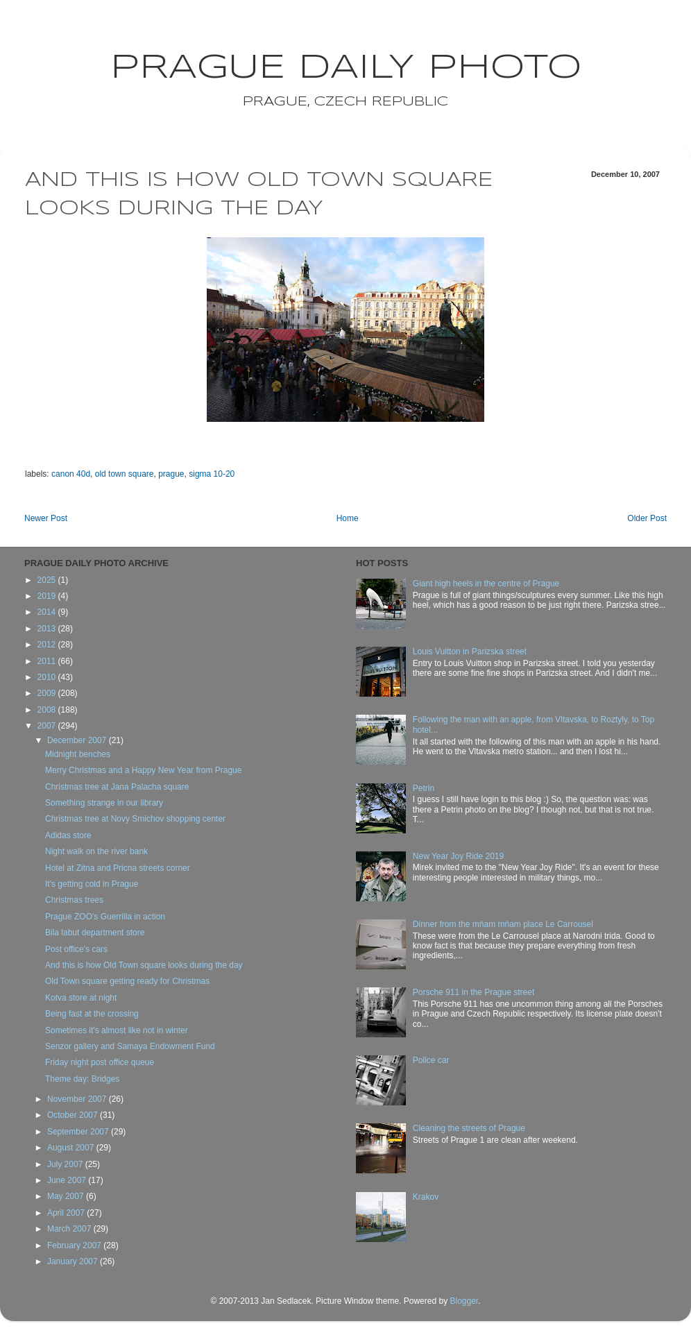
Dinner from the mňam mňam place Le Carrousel (503, 924)
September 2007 (79, 1132)
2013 (47, 629)
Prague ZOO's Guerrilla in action (105, 916)
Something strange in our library (104, 803)
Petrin (423, 788)
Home (347, 518)
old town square (124, 474)
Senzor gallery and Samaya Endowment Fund (130, 1046)
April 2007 (67, 1213)
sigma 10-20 (211, 474)
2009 (47, 693)
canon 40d (70, 474)
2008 (47, 710)
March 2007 (70, 1229)
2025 (47, 580)
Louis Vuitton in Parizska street (470, 651)
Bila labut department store (94, 932)
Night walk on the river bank (96, 851)
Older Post (647, 518)
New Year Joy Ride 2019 (458, 856)
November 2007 (78, 1099)
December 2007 (78, 740)
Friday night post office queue (99, 1062)
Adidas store (68, 835)
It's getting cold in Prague (91, 884)
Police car (431, 1060)
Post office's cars (76, 949)
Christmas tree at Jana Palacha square (117, 787)
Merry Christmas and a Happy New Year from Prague (143, 770)
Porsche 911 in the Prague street (473, 992)
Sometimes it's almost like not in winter (116, 1030)
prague (171, 474)
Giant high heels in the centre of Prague (486, 583)
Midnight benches (77, 754)
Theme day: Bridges (82, 1079)
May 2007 (66, 1196)
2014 (47, 612)
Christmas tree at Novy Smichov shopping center (135, 819)
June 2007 (67, 1180)
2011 (47, 661)
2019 (47, 596)
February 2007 (75, 1245)
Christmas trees (74, 900)
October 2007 (73, 1115)
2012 (47, 644)
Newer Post (45, 518)
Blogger (464, 1301)
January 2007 (73, 1261)
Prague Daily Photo (345, 68)
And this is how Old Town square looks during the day (144, 965)
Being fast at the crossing (92, 1014)
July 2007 (66, 1164)
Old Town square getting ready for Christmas (127, 981)
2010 (47, 677)
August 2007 (71, 1148)
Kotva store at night (81, 998)
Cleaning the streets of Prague (469, 1128)
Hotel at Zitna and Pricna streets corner (117, 868)
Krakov (425, 1197)
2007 (47, 726)
